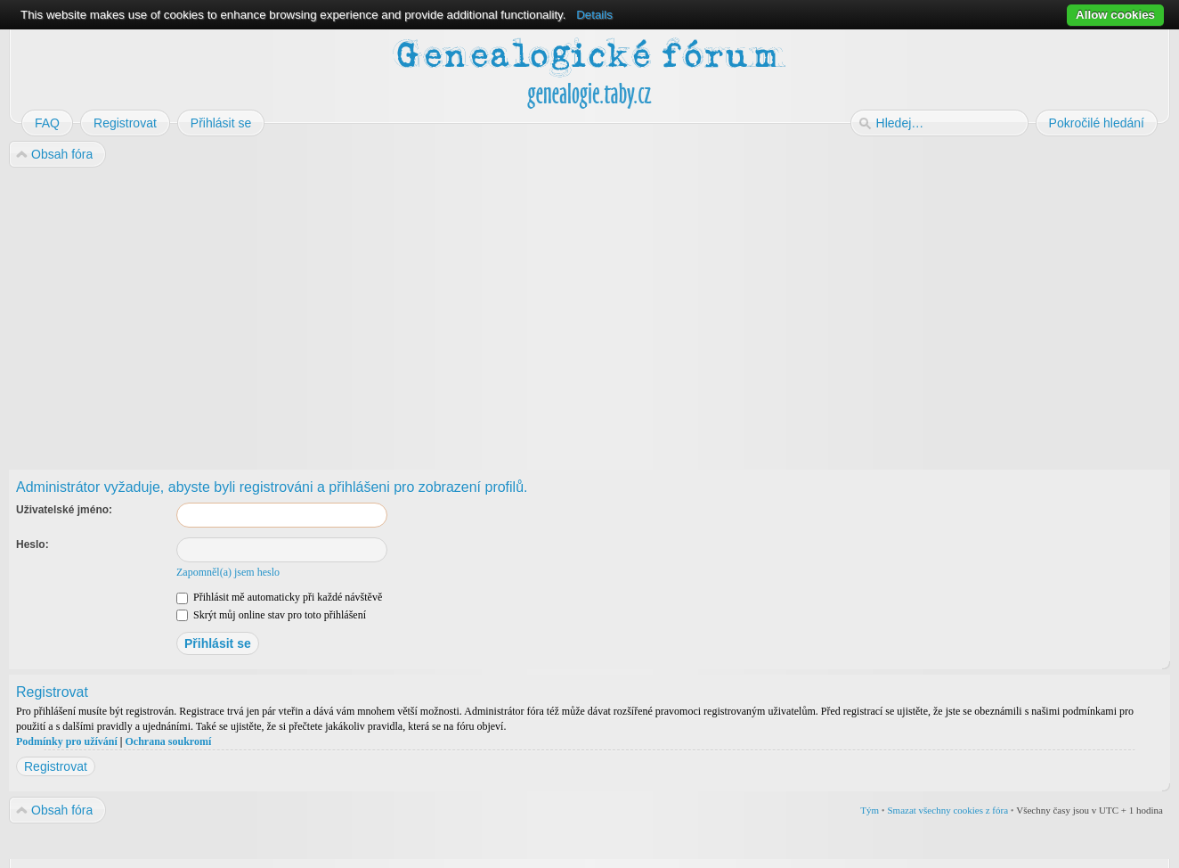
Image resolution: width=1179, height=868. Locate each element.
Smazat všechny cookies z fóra (947, 810)
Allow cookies (1115, 14)
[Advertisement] (545, 313)
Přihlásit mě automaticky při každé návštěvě (279, 597)
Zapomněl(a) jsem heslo (228, 572)
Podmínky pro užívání (67, 741)
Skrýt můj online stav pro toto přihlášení (271, 615)
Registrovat (55, 766)
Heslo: (32, 544)
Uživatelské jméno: (64, 510)
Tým (869, 810)
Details (594, 14)
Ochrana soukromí (168, 741)
